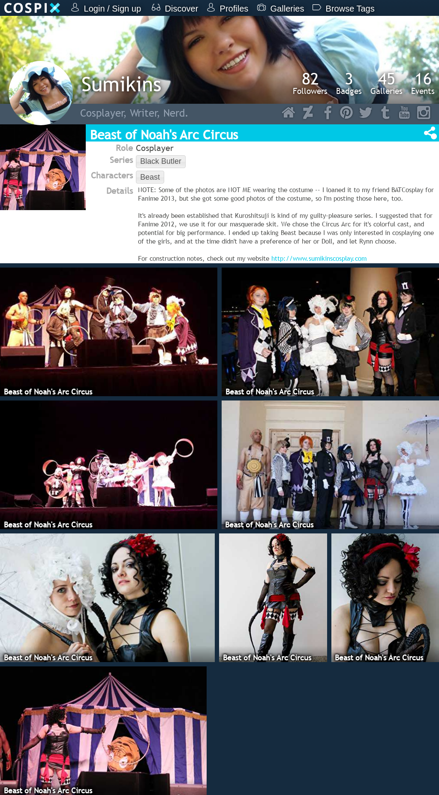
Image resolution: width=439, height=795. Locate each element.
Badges (349, 83)
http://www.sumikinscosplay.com (319, 258)
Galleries (386, 83)
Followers (310, 83)
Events (423, 83)
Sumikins (121, 84)
